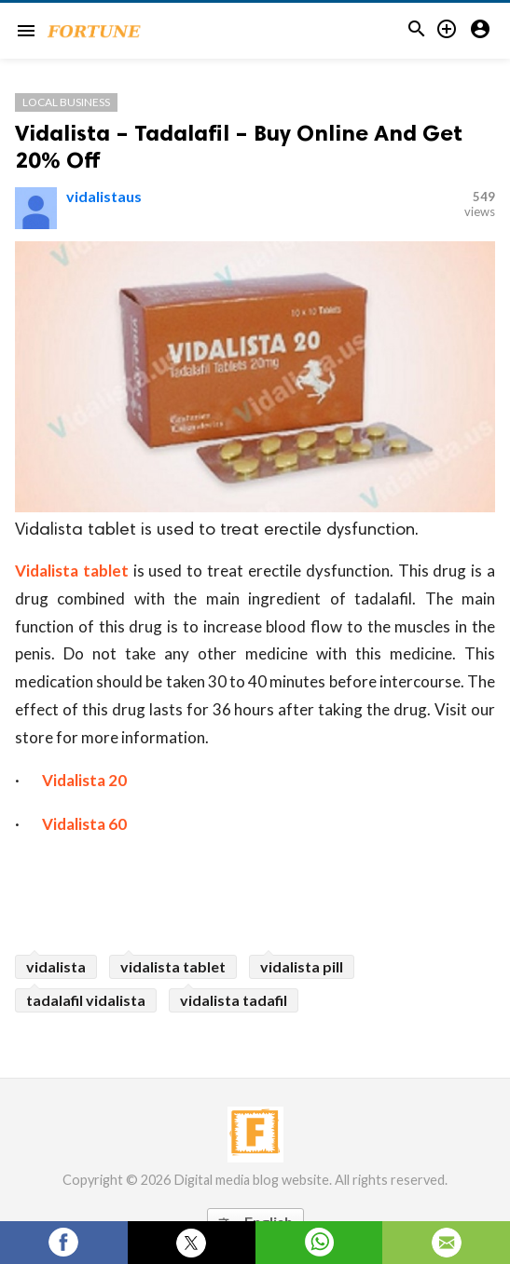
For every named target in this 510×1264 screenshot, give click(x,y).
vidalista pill (301, 966)
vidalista (56, 966)
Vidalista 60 (84, 824)
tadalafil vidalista (85, 1000)
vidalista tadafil (233, 1000)
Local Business (66, 102)
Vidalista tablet (72, 570)
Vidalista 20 (84, 780)
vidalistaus (104, 196)
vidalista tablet (173, 966)
